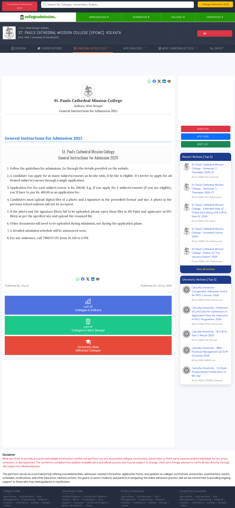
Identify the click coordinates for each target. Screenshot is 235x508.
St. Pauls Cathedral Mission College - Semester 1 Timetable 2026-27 (210, 194)
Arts (39, 456)
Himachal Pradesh (96, 462)
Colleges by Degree (132, 478)
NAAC (201, 478)
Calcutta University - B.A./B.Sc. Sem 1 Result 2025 (210, 339)
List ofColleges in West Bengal (88, 305)
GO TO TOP (226, 495)
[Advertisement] (117, 65)
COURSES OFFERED (50, 48)
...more (7, 465)
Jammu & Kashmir (72, 465)
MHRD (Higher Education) (194, 481)
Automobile (68, 481)
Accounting (68, 478)
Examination (141, 17)
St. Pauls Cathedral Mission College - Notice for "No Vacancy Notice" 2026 (210, 259)
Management (10, 459)
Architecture (26, 456)
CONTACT (216, 48)
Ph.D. (36, 481)
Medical (42, 459)
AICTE (183, 478)
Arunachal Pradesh (95, 456)
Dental (35, 462)
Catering (83, 481)
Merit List (205, 147)
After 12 (24, 478)
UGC (192, 478)
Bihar (76, 459)
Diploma (37, 478)
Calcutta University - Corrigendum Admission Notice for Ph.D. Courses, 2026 (210, 297)
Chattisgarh (88, 459)
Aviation (8, 462)
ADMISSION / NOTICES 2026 (93, 48)
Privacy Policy (44, 495)
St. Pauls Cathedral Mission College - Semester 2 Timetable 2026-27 (210, 174)
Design (46, 462)
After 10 (9, 478)
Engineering (28, 459)
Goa (100, 459)
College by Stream (157, 478)
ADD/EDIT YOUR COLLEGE (89, 495)
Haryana (78, 462)
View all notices (205, 272)
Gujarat (66, 462)
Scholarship (153, 481)
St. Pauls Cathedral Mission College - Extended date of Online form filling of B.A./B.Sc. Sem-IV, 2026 (210, 216)
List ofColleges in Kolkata (32, 305)
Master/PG (24, 481)
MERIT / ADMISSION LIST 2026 (179, 48)
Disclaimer (29, 495)
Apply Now (205, 138)
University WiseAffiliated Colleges (143, 305)
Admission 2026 (99, 17)
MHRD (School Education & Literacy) (200, 484)
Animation (92, 478)
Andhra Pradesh (71, 456)
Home (21, 28)
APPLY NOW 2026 (135, 48)
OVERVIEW (19, 48)
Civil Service (98, 481)
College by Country (132, 481)
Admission (205, 129)
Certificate (9, 481)
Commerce (22, 462)
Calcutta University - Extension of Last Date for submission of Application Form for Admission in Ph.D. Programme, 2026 (210, 319)
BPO (80, 478)
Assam (66, 459)
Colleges (178, 17)
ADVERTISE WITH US (63, 495)
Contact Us (16, 495)
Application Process (132, 484)
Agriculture (9, 456)
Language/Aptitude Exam (135, 487)
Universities (215, 17)
